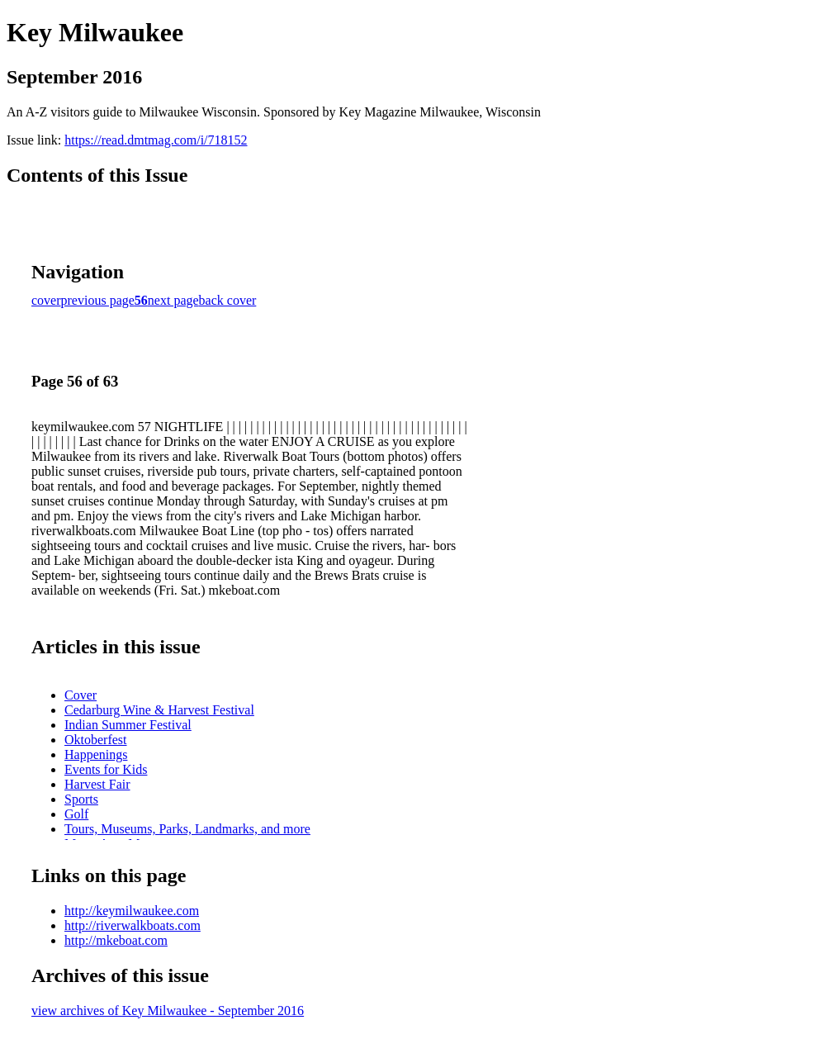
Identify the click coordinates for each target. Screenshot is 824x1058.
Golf (76, 814)
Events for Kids (105, 769)
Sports (81, 799)
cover (46, 300)
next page (173, 300)
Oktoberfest (95, 740)
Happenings (95, 754)
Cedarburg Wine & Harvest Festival (159, 710)
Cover (80, 695)
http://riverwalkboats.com (132, 925)
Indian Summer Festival (128, 725)
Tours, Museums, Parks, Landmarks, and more (187, 829)
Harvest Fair (97, 784)
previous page (98, 300)
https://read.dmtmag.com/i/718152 (155, 140)
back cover (228, 300)
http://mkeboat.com (116, 940)
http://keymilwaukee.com (131, 911)
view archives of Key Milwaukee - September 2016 (167, 1010)
